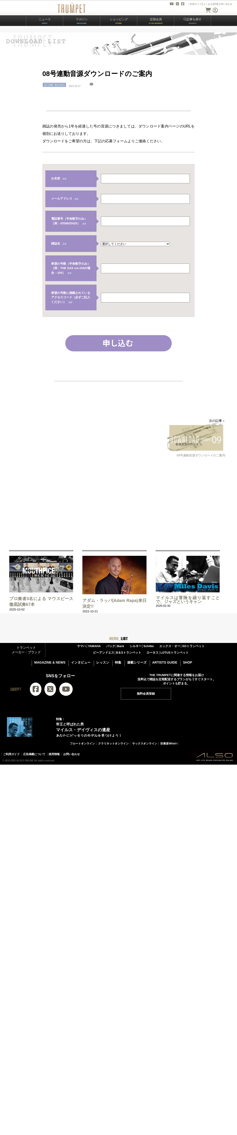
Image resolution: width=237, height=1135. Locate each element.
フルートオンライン (82, 743)
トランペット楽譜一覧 (147, 774)
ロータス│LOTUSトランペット (167, 652)
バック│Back (115, 646)
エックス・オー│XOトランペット (182, 646)
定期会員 (156, 21)
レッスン (102, 662)
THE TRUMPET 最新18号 (57, 774)
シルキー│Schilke (142, 646)
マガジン (82, 21)
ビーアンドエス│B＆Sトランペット (117, 652)
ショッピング (119, 21)
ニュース (45, 21)
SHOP (187, 662)
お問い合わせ (71, 754)
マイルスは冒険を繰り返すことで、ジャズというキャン (188, 599)
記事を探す (193, 21)
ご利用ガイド (11, 754)
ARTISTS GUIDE (164, 662)
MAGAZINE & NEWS (49, 662)
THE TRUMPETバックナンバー (103, 774)
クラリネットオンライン (113, 743)
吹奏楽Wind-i (168, 743)
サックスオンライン (144, 743)
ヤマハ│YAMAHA (89, 646)
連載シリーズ (137, 662)
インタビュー (80, 662)
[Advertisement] (83, 502)
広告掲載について (34, 754)
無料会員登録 (146, 693)
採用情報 (54, 754)
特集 (118, 662)
